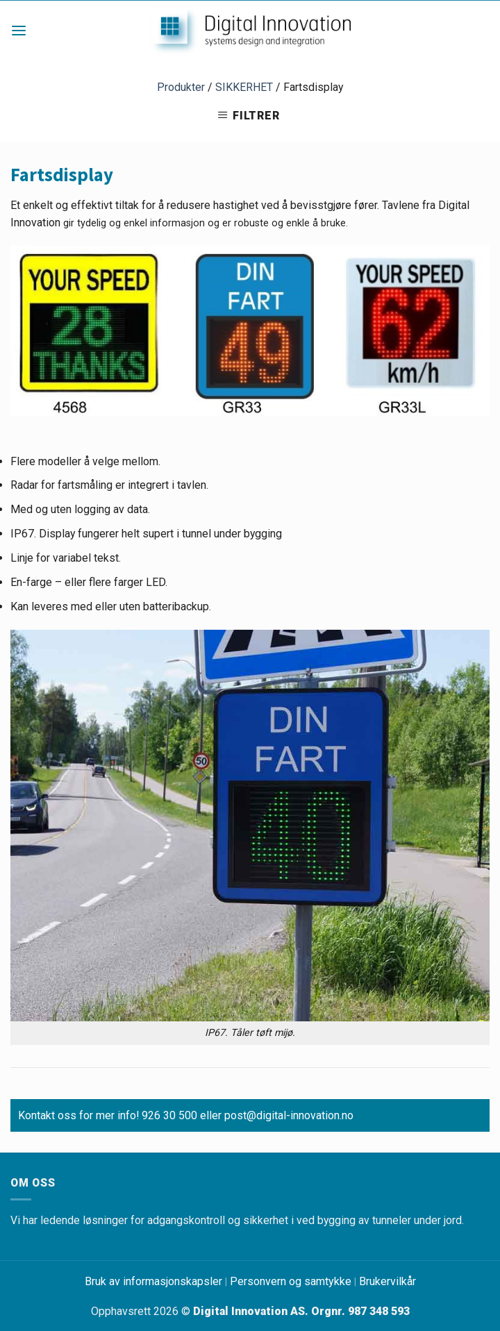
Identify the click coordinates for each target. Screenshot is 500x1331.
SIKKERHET (244, 87)
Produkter (181, 87)
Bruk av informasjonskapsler (153, 1281)
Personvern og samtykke (290, 1281)
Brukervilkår (387, 1281)
